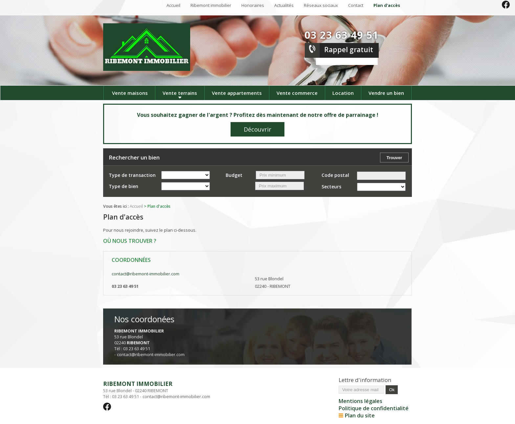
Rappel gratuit (348, 49)
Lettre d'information (365, 380)
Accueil (173, 5)
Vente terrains (180, 93)
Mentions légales (360, 401)
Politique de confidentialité (374, 408)
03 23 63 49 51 (341, 35)
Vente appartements (237, 93)
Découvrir (257, 129)
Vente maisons (130, 93)
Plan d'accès (386, 5)
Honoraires (252, 5)
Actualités (284, 5)
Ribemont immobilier (210, 5)
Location (343, 93)
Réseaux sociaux (321, 5)
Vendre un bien (386, 93)
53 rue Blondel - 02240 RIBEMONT (156, 386)
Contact (355, 5)
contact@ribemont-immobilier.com (145, 274)
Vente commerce (297, 93)
